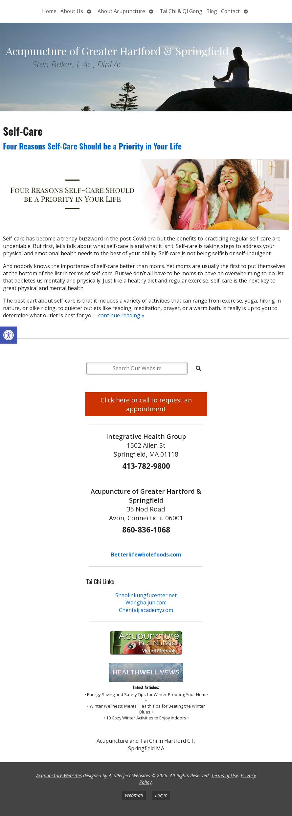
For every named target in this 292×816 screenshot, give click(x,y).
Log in (161, 795)
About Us (71, 11)
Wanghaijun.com (146, 602)
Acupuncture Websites (59, 775)
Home (49, 11)
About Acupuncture (121, 11)
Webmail (134, 795)
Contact (230, 11)
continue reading (121, 315)
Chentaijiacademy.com (146, 610)
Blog (211, 11)
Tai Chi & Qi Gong (181, 11)
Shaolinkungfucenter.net (146, 595)
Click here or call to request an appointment (146, 404)
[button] (8, 335)
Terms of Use (224, 775)
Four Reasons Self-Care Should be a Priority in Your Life (92, 146)
